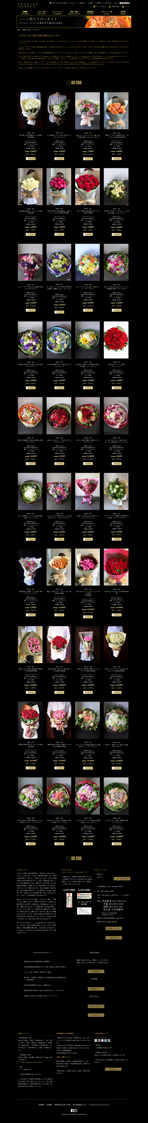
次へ (78, 82)
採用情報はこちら (96, 989)
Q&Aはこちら (96, 1015)
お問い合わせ (114, 938)
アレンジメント (57, 13)
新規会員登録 (96, 971)
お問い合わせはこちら (96, 1006)
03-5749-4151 (119, 901)
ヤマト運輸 (21, 1062)
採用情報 (41, 1104)
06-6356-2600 (116, 904)
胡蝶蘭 (25, 13)
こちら (121, 895)
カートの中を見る (122, 878)
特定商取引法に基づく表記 (62, 1104)
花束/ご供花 (74, 12)
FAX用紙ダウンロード (113, 928)
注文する (31, 158)
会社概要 (49, 1104)
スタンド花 (41, 13)
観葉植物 (90, 13)
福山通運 (27, 1062)
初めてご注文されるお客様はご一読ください (111, 918)
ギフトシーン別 (106, 13)
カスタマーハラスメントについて (99, 1104)
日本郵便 (39, 1062)
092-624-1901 (116, 907)
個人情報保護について (80, 1104)
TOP (18, 30)
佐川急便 (33, 1062)
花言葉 (123, 13)
